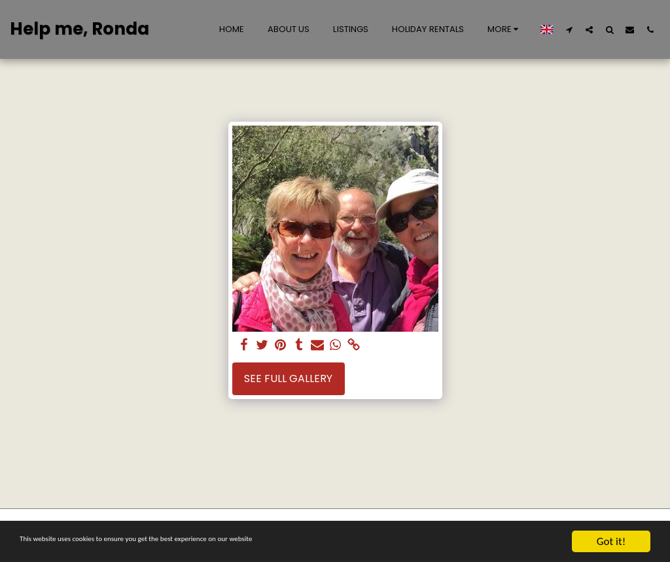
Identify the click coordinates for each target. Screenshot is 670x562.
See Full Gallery (288, 378)
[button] (568, 29)
